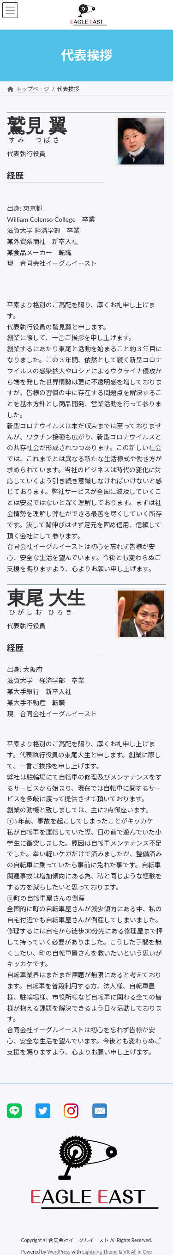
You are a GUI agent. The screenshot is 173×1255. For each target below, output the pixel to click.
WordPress (59, 1251)
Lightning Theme (100, 1251)
